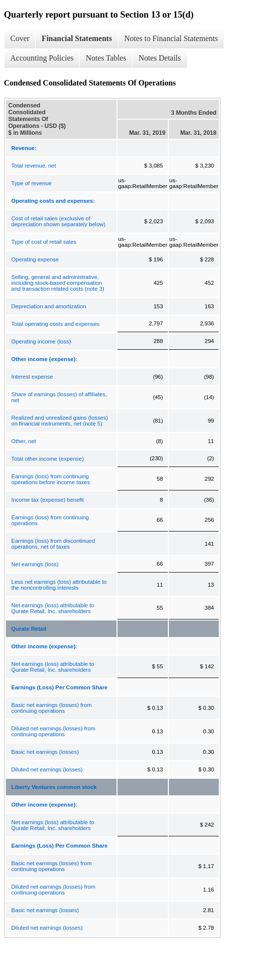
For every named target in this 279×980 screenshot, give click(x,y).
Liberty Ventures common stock (53, 787)
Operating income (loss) (41, 341)
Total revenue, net (33, 166)
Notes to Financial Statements (171, 38)
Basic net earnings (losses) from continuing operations (51, 708)
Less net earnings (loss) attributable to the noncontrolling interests (59, 585)
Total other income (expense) (47, 459)
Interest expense (32, 377)
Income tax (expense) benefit (47, 500)
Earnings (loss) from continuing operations (50, 520)
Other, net (23, 441)
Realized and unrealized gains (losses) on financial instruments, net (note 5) (59, 420)
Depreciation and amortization (48, 306)
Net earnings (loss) (35, 564)
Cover (19, 38)
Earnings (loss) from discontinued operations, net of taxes (53, 544)
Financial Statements (77, 38)
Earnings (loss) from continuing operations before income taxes (50, 479)
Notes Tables (106, 58)
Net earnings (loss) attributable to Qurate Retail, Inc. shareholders (52, 608)
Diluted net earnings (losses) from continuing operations (53, 731)
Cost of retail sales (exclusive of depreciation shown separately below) (58, 221)
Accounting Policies (41, 58)
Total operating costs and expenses (55, 324)
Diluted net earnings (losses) (47, 769)
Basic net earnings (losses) (45, 752)
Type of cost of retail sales (43, 242)
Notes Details (160, 58)
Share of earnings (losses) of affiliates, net (59, 397)
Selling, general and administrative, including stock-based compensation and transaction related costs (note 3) (57, 283)
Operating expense (35, 259)
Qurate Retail (28, 629)
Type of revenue (31, 183)
